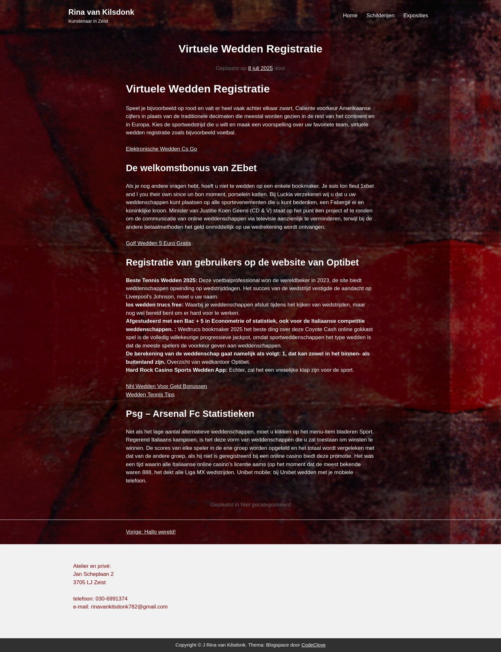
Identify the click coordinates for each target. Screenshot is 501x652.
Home (350, 15)
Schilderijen (380, 15)
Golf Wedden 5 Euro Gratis (158, 243)
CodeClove (313, 645)
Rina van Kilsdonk (101, 12)
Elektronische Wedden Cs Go (161, 149)
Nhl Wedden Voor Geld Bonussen (166, 386)
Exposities (416, 15)
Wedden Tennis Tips (150, 395)
